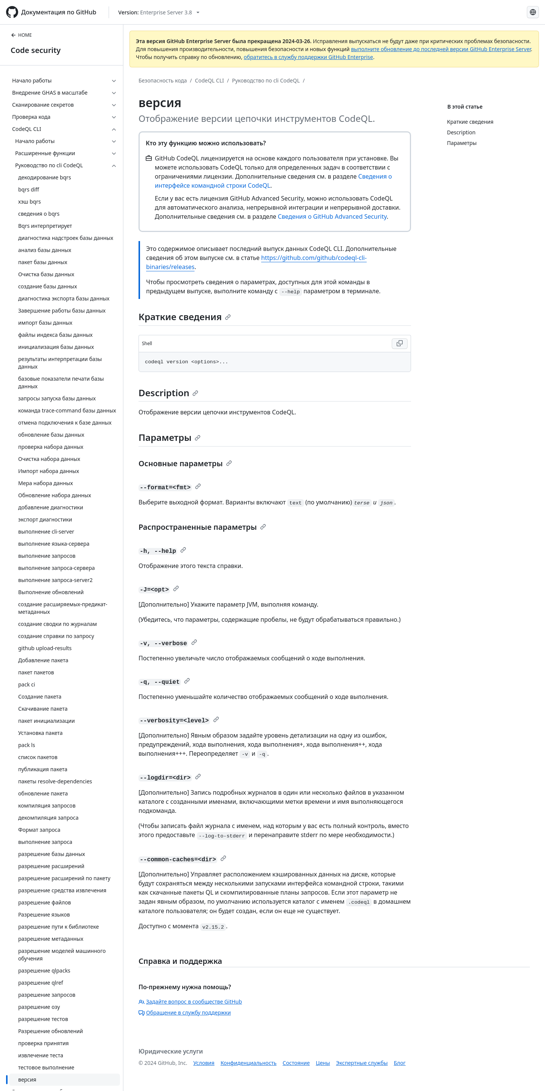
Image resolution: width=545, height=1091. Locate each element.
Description (168, 392)
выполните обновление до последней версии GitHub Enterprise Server (441, 49)
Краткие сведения (185, 316)
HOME (21, 35)
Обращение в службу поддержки (185, 1012)
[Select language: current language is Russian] (533, 12)
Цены (323, 1062)
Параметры (170, 437)
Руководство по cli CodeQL (266, 80)
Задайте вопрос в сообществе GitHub (190, 1001)
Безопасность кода (163, 80)
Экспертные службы (362, 1062)
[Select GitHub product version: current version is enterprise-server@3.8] (159, 12)
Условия (204, 1062)
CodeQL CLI (209, 80)
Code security (36, 50)
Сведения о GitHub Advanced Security (332, 216)
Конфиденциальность (249, 1062)
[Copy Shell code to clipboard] (400, 343)
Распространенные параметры (202, 527)
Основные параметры (185, 463)
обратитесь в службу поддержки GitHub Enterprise (308, 57)
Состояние (296, 1062)
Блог (399, 1062)
